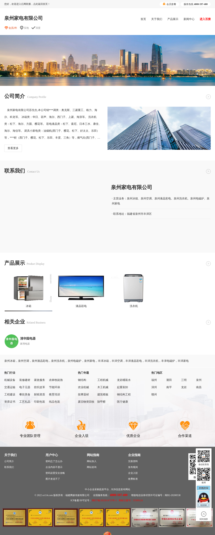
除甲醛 (101, 401)
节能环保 (54, 387)
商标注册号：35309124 (131, 500)
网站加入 (91, 461)
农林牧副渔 (56, 379)
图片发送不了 (53, 479)
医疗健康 (122, 401)
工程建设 (9, 394)
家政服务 (39, 379)
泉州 (199, 379)
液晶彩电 (81, 306)
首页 (143, 19)
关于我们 (156, 19)
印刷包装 (39, 401)
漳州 (154, 387)
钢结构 (82, 379)
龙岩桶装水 (124, 379)
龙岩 (184, 387)
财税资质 (39, 394)
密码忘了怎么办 (54, 461)
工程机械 (102, 379)
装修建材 (24, 379)
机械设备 (9, 379)
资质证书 (9, 401)
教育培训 (54, 394)
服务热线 (196, 4)
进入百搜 (205, 19)
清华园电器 (28, 338)
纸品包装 (54, 401)
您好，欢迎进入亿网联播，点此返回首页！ (27, 4)
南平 (169, 387)
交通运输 (9, 387)
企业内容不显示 (54, 467)
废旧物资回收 (86, 401)
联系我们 (9, 467)
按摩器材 (83, 394)
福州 (154, 379)
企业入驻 (133, 473)
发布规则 (133, 467)
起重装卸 (122, 387)
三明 (184, 379)
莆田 (169, 379)
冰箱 (28, 306)
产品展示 (172, 19)
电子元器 (24, 387)
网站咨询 (91, 467)
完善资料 (133, 461)
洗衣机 (134, 306)
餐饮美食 (24, 394)
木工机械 (102, 387)
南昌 (199, 387)
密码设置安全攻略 (55, 473)
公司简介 (9, 461)
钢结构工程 (124, 394)
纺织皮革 (39, 387)
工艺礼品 (24, 401)
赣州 (154, 394)
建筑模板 (102, 394)
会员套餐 (169, 4)
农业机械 (83, 387)
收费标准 (133, 479)
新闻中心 (189, 19)
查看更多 (13, 148)
